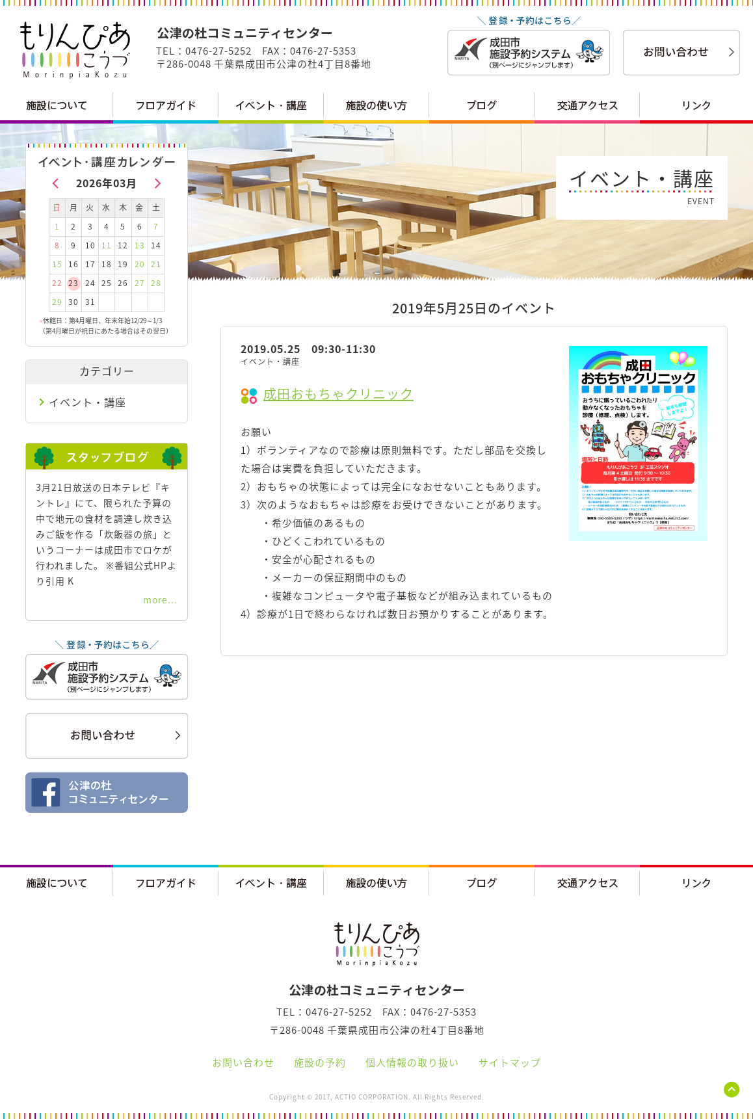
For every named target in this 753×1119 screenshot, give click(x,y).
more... (160, 599)
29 (57, 302)
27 (140, 283)
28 (156, 283)
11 (106, 245)
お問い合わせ (243, 1062)
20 (140, 264)
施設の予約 (320, 1062)
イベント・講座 (87, 402)
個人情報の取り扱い (412, 1062)
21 (156, 264)
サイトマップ (510, 1062)
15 (57, 264)
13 (140, 245)
